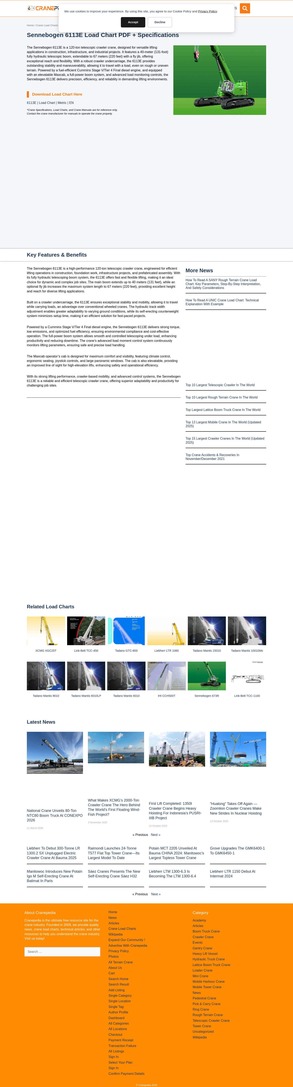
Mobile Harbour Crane (209, 981)
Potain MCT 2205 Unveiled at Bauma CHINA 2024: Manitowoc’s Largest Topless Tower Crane (176, 853)
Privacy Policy (207, 11)
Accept (133, 22)
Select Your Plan (120, 1062)
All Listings (116, 1051)
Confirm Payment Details (126, 1073)
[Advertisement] (219, 149)
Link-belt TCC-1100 (247, 695)
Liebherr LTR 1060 (166, 650)
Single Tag (116, 1007)
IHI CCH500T (166, 695)
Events (198, 942)
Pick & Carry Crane (207, 1004)
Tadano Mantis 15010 (207, 650)
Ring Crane (201, 1009)
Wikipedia (115, 934)
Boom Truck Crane (206, 931)
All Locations (117, 1029)
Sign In (113, 1057)
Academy (199, 920)
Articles (113, 923)
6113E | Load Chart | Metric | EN (50, 103)
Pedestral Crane (204, 998)
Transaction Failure (122, 1046)
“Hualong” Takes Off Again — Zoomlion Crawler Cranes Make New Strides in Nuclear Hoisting (236, 808)
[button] (245, 8)
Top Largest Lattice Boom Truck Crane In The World (223, 410)
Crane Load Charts (47, 25)
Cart (111, 973)
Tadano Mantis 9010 (46, 695)
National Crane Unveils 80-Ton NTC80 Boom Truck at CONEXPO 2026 (55, 815)
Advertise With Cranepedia (127, 945)
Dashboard (116, 1018)
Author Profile (118, 1012)
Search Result (118, 984)
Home (30, 25)
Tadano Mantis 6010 (126, 695)
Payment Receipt (120, 1040)
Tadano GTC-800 (126, 650)
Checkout (115, 1034)
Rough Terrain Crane (208, 1015)
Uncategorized (203, 1031)
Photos (113, 956)
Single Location (119, 1001)
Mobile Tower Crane (207, 987)
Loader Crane (203, 970)
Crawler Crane (203, 937)
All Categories (118, 1023)
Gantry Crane (202, 948)
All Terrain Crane (120, 962)
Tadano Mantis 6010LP (86, 695)
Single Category (120, 995)
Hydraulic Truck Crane (209, 959)
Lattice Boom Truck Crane (211, 965)
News (112, 917)
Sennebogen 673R (207, 695)
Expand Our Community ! (126, 940)
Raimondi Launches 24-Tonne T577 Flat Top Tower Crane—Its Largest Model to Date (113, 853)
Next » (155, 834)
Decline (159, 22)
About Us (115, 967)
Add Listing (116, 990)
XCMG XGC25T (45, 650)
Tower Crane (202, 1026)
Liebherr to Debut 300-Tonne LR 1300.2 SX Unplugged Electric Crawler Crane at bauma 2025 (53, 853)
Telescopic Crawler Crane (211, 1020)
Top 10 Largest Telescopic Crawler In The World (220, 385)
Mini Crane (200, 976)
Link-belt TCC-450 (86, 650)
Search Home (118, 979)
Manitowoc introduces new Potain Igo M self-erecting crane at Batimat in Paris (54, 876)
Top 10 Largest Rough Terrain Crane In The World (222, 397)
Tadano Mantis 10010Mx (247, 650)
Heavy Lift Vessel (205, 953)
